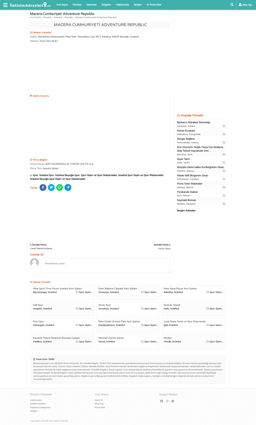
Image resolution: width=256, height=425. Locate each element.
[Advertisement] (100, 69)
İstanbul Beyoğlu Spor (67, 175)
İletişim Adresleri (186, 210)
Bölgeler (106, 4)
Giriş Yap (99, 404)
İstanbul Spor (46, 175)
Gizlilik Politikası (38, 404)
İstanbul (58, 17)
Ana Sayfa (62, 4)
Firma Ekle (154, 4)
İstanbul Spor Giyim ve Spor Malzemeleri (140, 175)
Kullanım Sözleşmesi (40, 407)
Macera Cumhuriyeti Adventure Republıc (96, 17)
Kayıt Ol (99, 400)
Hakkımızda (122, 4)
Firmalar (77, 4)
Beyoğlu (69, 17)
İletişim (138, 4)
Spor (35, 175)
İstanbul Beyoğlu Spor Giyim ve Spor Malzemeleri (57, 179)
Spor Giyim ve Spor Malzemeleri (99, 175)
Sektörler (91, 4)
